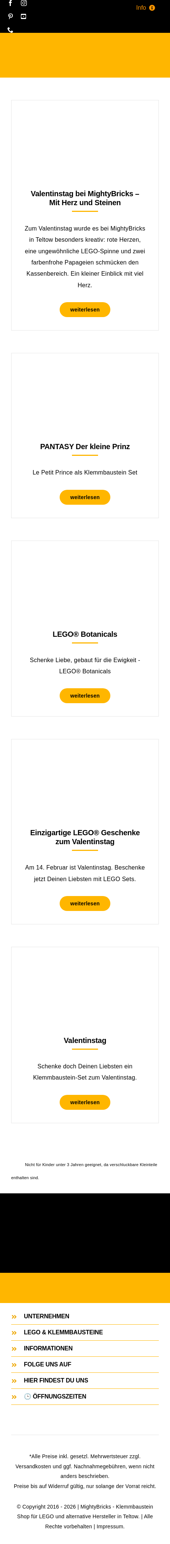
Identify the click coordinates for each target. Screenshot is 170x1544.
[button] (85, 1316)
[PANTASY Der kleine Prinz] (85, 372)
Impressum (110, 1526)
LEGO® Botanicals (85, 634)
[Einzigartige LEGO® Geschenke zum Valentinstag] (85, 758)
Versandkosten (33, 1466)
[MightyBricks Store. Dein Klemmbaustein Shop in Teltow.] (85, 1287)
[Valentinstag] (85, 965)
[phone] (10, 30)
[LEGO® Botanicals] (85, 559)
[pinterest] (10, 16)
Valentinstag (85, 1040)
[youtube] (23, 16)
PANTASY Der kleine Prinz (85, 446)
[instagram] (24, 3)
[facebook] (10, 3)
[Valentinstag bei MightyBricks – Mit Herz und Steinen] (85, 119)
